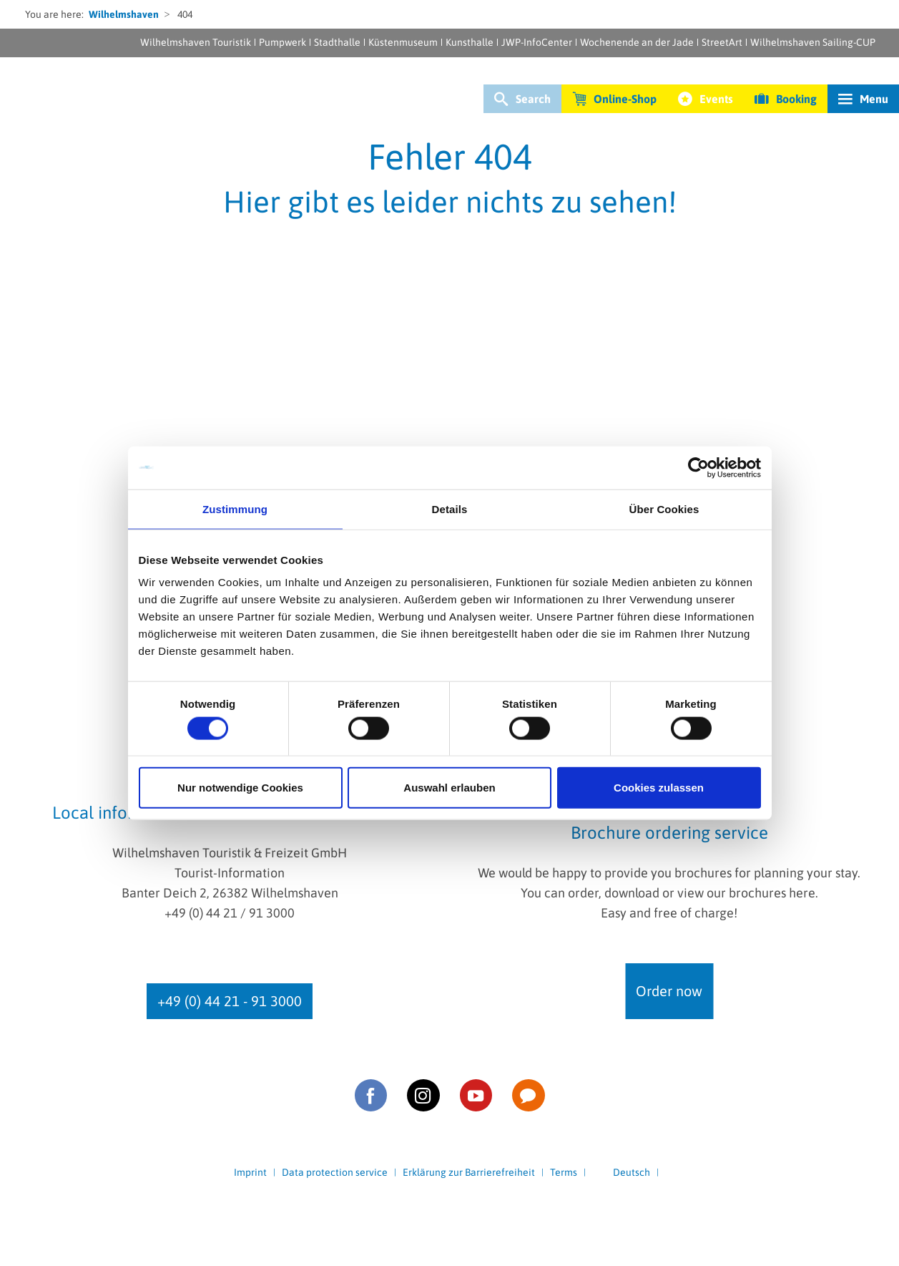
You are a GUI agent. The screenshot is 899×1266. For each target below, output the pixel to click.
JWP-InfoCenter (536, 42)
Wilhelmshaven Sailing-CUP (812, 42)
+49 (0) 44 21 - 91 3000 (229, 1001)
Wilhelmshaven (124, 14)
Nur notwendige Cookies (240, 787)
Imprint (250, 1172)
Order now (669, 991)
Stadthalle (337, 42)
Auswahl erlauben (449, 787)
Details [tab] (450, 508)
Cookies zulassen (659, 787)
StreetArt (722, 42)
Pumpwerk (282, 42)
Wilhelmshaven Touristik (195, 42)
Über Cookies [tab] (664, 508)
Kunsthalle (469, 42)
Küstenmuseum (403, 42)
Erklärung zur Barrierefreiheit (469, 1172)
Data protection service (335, 1172)
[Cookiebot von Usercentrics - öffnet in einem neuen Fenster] (698, 467)
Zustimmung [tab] (234, 508)
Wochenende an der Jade (637, 42)
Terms (563, 1172)
